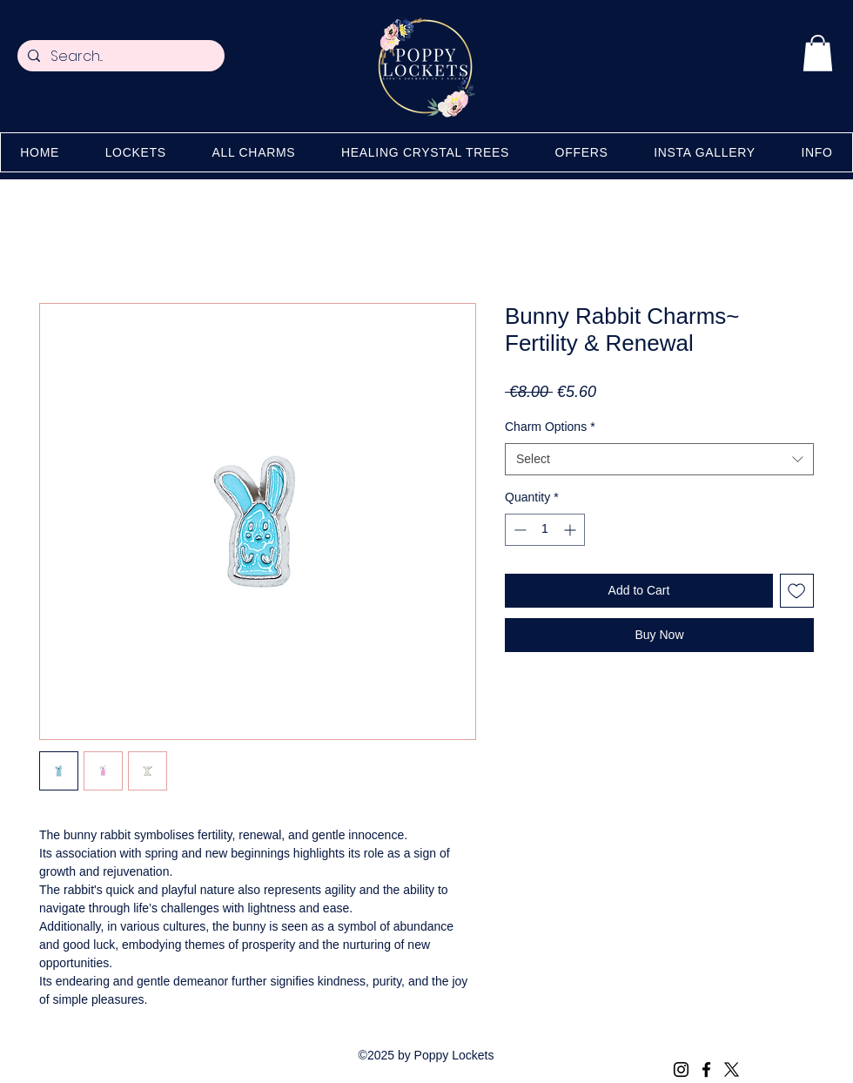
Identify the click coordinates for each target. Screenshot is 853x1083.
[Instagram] (681, 1069)
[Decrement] (518, 530)
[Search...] (119, 56)
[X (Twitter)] (732, 1069)
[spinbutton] (545, 530)
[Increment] (571, 530)
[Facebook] (706, 1069)
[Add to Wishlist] (797, 591)
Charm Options (550, 427)
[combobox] (659, 459)
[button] (818, 53)
